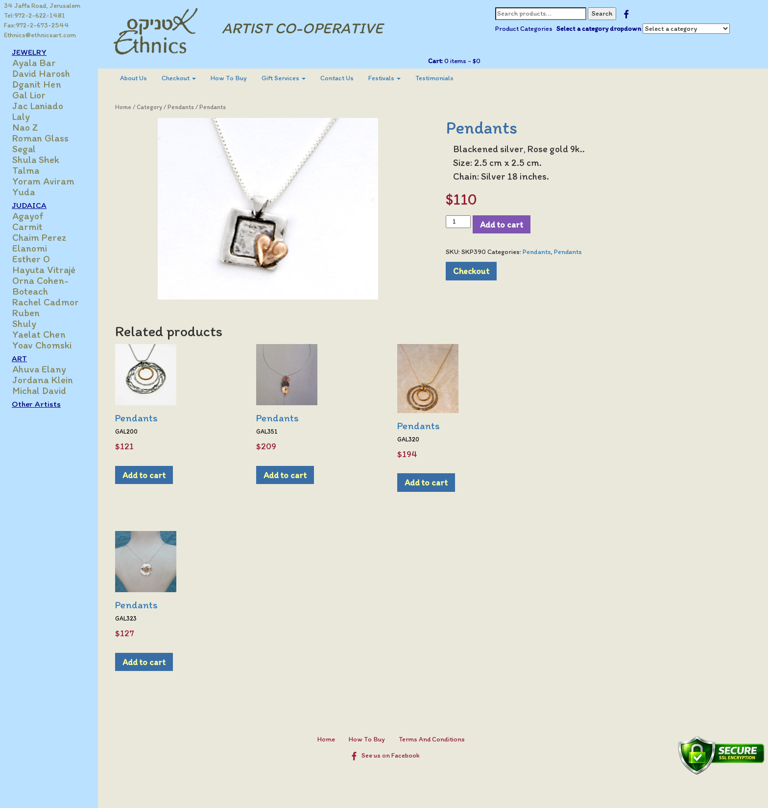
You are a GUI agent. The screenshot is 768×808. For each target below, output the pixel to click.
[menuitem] (133, 78)
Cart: (435, 61)
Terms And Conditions (432, 739)
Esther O (31, 259)
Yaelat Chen (39, 334)
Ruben (26, 312)
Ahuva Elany (39, 369)
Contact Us (337, 78)
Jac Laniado (37, 105)
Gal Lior (29, 95)
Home (123, 107)
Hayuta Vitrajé (43, 269)
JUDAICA (29, 205)
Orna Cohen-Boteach (40, 286)
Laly (21, 116)
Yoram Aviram (43, 181)
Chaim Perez (39, 237)
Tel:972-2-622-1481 (34, 15)
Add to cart (501, 224)
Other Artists (36, 404)
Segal (24, 148)
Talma (25, 170)
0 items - (461, 61)
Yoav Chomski (42, 345)
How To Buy (229, 78)
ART (19, 358)
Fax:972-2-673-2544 (36, 25)
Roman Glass (40, 138)
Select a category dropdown (598, 28)
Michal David (39, 390)
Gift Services (284, 78)
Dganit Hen (36, 84)
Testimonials (434, 78)
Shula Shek (35, 159)
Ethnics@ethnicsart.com (40, 35)
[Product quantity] (458, 221)
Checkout (179, 78)
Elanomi (29, 248)
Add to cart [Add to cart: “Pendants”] (144, 475)
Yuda (23, 191)
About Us (133, 78)
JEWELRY (29, 52)
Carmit (27, 226)
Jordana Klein (42, 379)
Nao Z (25, 127)
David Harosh (41, 73)
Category (149, 107)
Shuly (24, 323)
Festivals (384, 78)
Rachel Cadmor (45, 302)
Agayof (28, 215)
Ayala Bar (34, 62)
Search (602, 13)
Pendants (181, 107)
